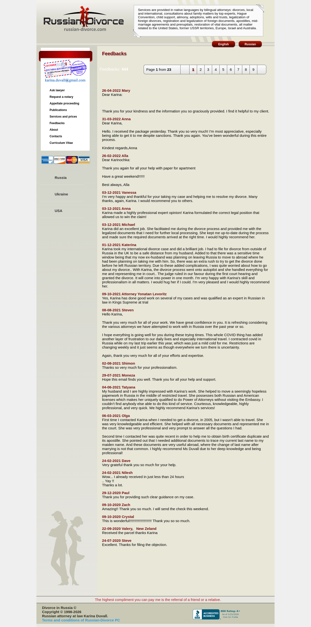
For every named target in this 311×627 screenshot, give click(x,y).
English (223, 44)
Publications (58, 110)
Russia (61, 177)
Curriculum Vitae (61, 143)
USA (58, 211)
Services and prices (63, 116)
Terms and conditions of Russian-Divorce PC (81, 620)
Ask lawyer (57, 90)
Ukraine (61, 194)
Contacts (56, 136)
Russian (250, 44)
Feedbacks (57, 123)
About (54, 129)
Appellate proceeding (64, 103)
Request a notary (61, 97)
